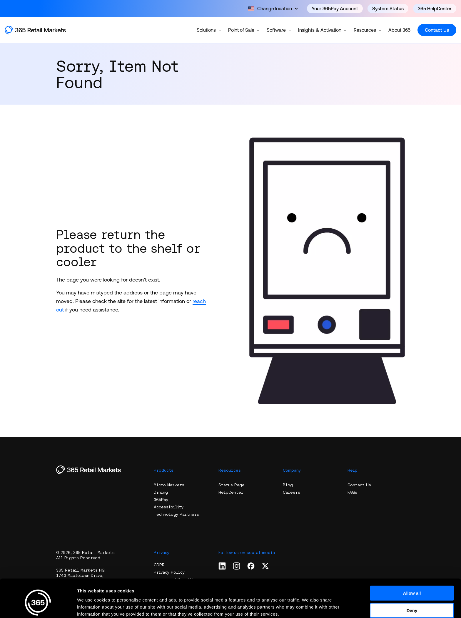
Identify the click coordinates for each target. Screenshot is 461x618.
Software (279, 30)
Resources (367, 30)
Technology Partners (176, 514)
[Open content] (272, 8)
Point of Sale (244, 30)
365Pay (161, 499)
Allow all (412, 566)
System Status (388, 8)
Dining (161, 492)
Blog (288, 485)
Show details (308, 606)
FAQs (352, 492)
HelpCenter (230, 492)
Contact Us (437, 30)
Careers (291, 492)
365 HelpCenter (435, 8)
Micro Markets (169, 485)
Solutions (209, 30)
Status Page (231, 485)
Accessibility (168, 507)
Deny (412, 583)
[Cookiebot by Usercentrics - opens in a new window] (38, 606)
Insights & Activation (322, 30)
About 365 (399, 30)
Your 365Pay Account (335, 8)
